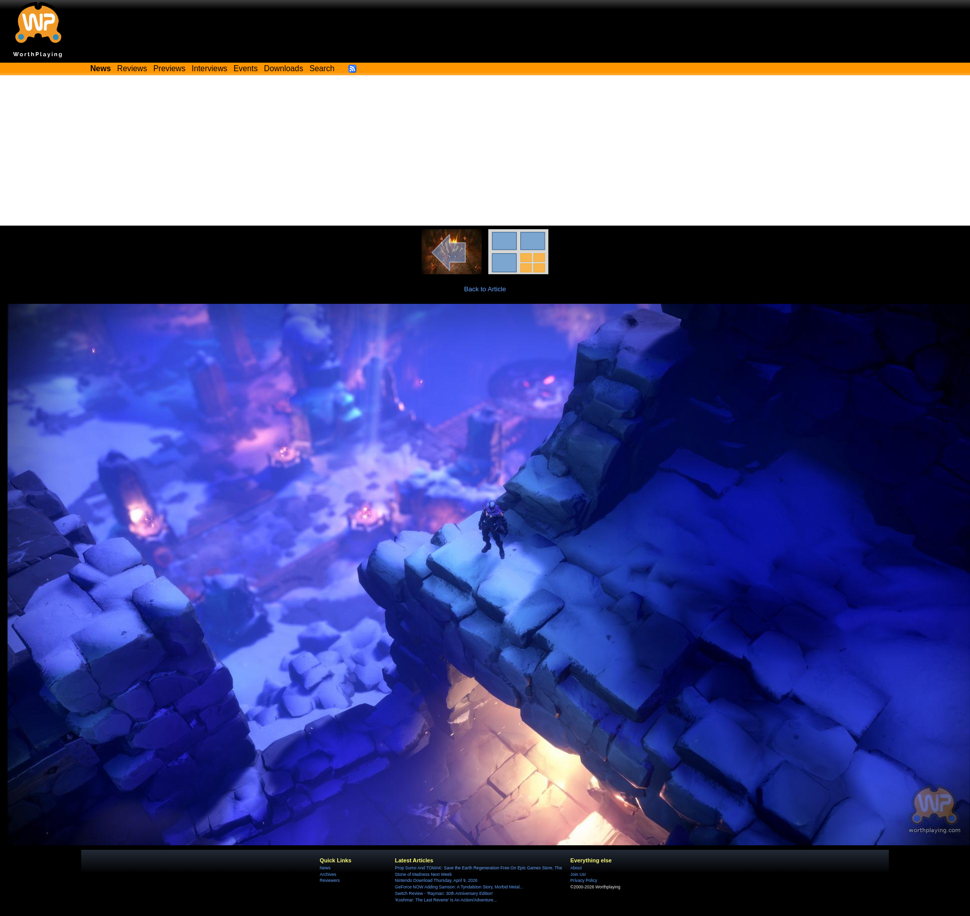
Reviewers (330, 880)
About (575, 867)
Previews (169, 68)
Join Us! (578, 874)
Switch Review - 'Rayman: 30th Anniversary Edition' (444, 893)
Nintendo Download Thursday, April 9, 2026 (436, 880)
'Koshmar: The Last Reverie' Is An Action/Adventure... (446, 899)
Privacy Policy (583, 880)
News (325, 867)
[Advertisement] (485, 150)
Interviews (209, 68)
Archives (328, 874)
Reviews (132, 68)
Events (246, 68)
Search (321, 68)
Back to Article (485, 289)
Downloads (283, 68)
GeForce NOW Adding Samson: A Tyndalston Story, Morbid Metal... (459, 886)
